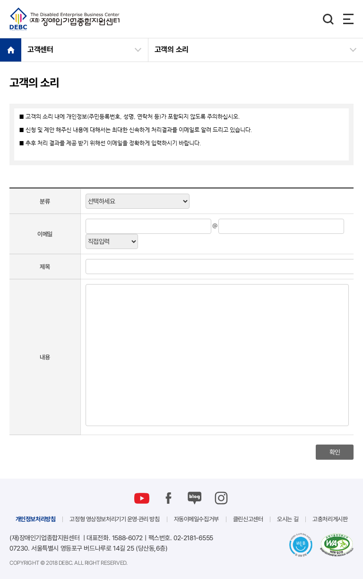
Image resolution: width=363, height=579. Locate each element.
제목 (45, 266)
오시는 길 (287, 519)
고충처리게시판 (329, 519)
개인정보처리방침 (36, 519)
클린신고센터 (248, 519)
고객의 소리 (172, 49)
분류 (45, 201)
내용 (45, 356)
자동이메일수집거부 (196, 519)
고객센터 (40, 49)
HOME (10, 50)
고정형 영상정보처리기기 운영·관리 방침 (114, 519)
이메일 (44, 233)
